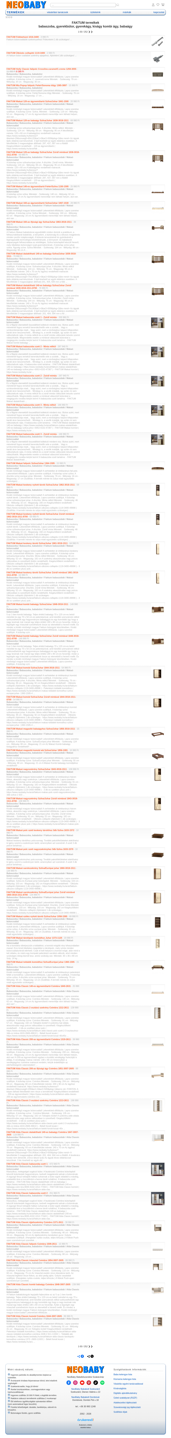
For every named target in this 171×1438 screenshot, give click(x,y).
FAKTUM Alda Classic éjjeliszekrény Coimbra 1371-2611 (35, 1222)
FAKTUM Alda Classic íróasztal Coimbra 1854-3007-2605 (35, 1260)
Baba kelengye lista (123, 1374)
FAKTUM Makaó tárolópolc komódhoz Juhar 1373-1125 (35, 938)
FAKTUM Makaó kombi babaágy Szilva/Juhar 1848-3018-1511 (38, 604)
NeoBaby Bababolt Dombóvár (85, 1397)
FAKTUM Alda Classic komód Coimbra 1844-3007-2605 (34, 1316)
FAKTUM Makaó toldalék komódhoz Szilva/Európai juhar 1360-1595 (41, 962)
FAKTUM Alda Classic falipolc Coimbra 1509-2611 (32, 1244)
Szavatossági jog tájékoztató (127, 1407)
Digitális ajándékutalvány (125, 1393)
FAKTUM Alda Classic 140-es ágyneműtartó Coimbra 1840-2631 (39, 986)
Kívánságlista (120, 1388)
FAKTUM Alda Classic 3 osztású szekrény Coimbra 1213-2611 (38, 1100)
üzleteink (95, 12)
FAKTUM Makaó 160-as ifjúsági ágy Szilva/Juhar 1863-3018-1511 (39, 222)
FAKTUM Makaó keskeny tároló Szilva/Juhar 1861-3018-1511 (37, 543)
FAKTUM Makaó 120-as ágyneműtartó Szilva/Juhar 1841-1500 (38, 101)
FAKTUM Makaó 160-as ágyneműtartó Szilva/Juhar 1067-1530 (38, 203)
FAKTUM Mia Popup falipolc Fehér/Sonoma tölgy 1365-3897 (37, 85)
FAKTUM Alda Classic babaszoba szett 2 (27, 1193)
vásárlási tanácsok (57, 12)
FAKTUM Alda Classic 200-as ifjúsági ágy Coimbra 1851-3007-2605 (40, 1068)
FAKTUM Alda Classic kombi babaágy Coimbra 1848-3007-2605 (39, 1284)
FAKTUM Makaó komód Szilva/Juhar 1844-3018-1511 (33, 668)
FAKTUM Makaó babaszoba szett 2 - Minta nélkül (31, 346)
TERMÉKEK (16, 12)
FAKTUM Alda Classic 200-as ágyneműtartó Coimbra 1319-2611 (39, 1039)
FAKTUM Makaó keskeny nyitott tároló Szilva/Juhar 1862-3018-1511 (41, 485)
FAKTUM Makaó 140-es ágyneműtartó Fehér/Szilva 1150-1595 (38, 186)
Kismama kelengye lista (125, 1379)
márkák (127, 12)
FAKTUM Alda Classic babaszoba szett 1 (27, 1164)
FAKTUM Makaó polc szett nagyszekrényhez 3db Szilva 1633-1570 (40, 849)
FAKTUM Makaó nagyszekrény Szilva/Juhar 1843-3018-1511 (37, 769)
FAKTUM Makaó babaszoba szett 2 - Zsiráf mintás (32, 376)
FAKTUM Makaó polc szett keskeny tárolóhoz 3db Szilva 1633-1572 (41, 830)
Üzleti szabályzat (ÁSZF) (125, 1398)
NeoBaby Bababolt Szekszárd (85, 1389)
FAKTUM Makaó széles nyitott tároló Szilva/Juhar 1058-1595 (37, 916)
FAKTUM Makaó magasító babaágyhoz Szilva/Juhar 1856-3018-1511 (41, 729)
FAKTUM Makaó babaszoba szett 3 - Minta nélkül (31, 405)
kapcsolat (158, 12)
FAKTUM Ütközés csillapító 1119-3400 (26, 53)
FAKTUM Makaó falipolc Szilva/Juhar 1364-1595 (31, 463)
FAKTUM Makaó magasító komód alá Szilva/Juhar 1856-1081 (37, 750)
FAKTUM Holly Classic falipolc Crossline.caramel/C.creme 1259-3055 (42, 69)
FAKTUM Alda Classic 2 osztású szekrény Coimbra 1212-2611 (38, 1007)
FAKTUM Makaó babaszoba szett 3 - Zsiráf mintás (32, 434)
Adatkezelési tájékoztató (125, 1402)
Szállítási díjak (120, 1412)
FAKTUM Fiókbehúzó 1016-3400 (23, 37)
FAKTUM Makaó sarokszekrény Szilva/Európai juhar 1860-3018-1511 (41, 868)
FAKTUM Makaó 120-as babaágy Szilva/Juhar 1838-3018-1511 (38, 120)
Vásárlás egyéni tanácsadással (128, 1384)
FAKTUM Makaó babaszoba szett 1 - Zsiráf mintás (32, 317)
